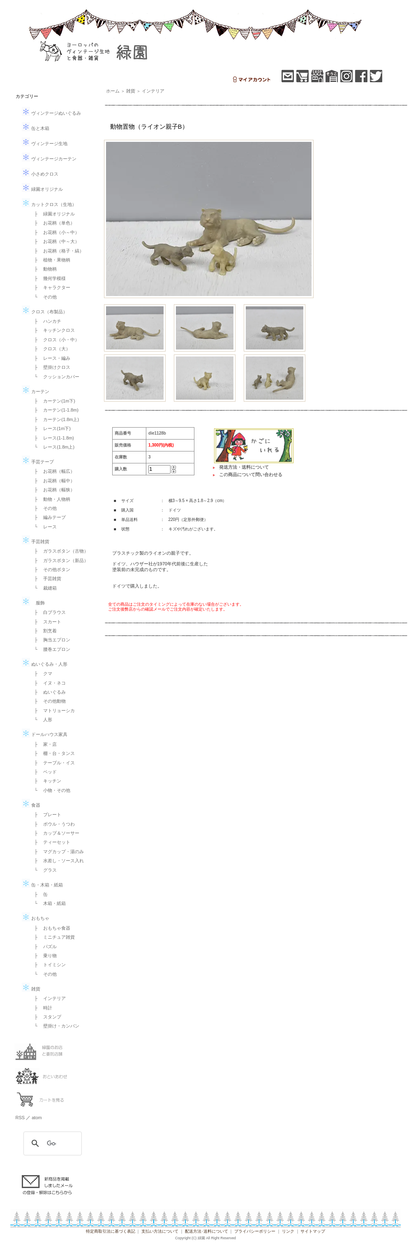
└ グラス (43, 870)
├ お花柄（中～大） (55, 241)
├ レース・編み (50, 358)
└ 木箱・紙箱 (48, 903)
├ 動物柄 (43, 268)
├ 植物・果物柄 (50, 259)
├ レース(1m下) (50, 428)
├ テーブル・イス (52, 762)
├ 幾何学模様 (48, 278)
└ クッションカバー (55, 376)
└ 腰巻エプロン (50, 649)
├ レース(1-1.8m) (52, 437)
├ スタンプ (46, 1016)
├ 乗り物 (43, 955)
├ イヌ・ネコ (48, 682)
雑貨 (31, 988)
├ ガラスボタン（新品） (59, 560)
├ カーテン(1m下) (52, 400)
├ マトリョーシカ (52, 710)
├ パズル (43, 946)
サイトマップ (312, 1231)
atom (37, 1117)
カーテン (35, 391)
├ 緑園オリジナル (52, 213)
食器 (31, 805)
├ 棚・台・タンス (52, 753)
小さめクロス (40, 173)
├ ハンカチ (46, 321)
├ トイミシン (48, 964)
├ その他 (43, 508)
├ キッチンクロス (52, 330)
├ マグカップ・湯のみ (57, 851)
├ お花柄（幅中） (52, 480)
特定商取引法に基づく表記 (110, 1231)
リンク (288, 1231)
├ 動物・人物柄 (50, 499)
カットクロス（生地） (49, 204)
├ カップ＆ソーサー (55, 833)
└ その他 (43, 296)
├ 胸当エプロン (50, 639)
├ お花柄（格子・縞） (57, 250)
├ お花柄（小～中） (55, 232)
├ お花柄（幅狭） (52, 489)
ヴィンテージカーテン (49, 158)
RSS (20, 1117)
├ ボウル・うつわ (52, 824)
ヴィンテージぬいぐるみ (51, 113)
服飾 (33, 602)
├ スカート (46, 621)
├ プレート (46, 814)
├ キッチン (46, 780)
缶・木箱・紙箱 (42, 884)
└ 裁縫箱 (43, 588)
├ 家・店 (43, 744)
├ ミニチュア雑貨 (52, 937)
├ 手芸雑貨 (46, 578)
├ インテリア (48, 998)
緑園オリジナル (42, 189)
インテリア (153, 90)
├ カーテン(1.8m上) (54, 419)
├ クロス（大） (50, 348)
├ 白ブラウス (48, 612)
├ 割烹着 (43, 630)
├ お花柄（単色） (52, 222)
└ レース (43, 526)
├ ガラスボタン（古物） (59, 550)
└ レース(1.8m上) (52, 446)
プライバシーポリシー (254, 1231)
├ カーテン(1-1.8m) (54, 409)
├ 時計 (41, 1007)
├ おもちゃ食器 (50, 928)
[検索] (51, 1143)
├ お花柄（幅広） (52, 471)
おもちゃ (35, 918)
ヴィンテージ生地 (44, 143)
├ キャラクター (50, 287)
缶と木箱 (35, 128)
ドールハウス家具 (44, 734)
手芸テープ (38, 461)
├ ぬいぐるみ (48, 692)
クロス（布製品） (44, 311)
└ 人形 (41, 719)
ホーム (113, 90)
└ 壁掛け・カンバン (55, 1025)
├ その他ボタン (50, 569)
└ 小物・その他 (50, 790)
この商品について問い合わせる (250, 474)
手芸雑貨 (35, 541)
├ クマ (41, 673)
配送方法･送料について (206, 1231)
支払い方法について (159, 1231)
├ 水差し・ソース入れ (57, 860)
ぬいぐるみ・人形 (44, 664)
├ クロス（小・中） (55, 339)
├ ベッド (43, 771)
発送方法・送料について (244, 467)
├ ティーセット (50, 842)
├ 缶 (39, 894)
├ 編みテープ (48, 517)
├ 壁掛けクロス (50, 367)
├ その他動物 (48, 701)
